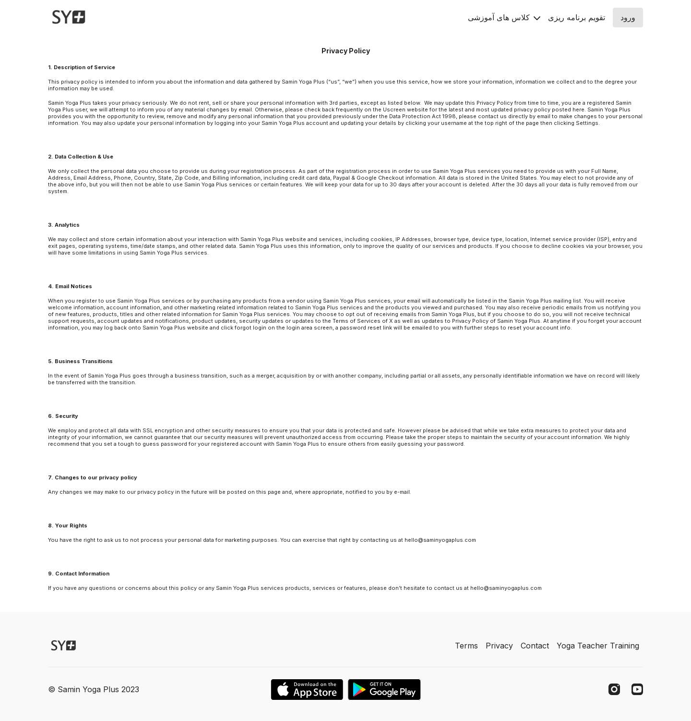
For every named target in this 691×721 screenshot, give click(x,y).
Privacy (499, 645)
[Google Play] (384, 689)
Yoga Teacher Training (598, 645)
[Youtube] (637, 689)
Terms (466, 645)
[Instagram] (614, 689)
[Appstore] (307, 689)
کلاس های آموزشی (504, 17)
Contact (535, 645)
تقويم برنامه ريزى (576, 17)
